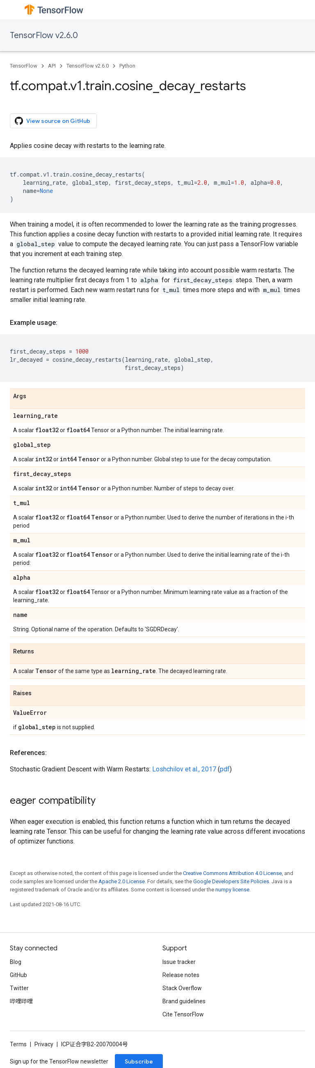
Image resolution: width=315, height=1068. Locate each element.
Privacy (43, 1044)
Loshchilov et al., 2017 (184, 769)
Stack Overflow (182, 988)
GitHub (18, 975)
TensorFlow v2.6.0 (44, 35)
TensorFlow (23, 66)
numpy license (232, 890)
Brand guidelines (183, 1001)
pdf (225, 769)
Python (127, 66)
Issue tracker (179, 962)
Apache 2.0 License (121, 881)
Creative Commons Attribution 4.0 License (232, 873)
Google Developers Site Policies (231, 881)
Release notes (180, 975)
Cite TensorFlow (183, 1014)
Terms (18, 1044)
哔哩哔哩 (21, 1001)
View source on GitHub (52, 121)
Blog (15, 962)
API (52, 66)
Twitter (19, 988)
